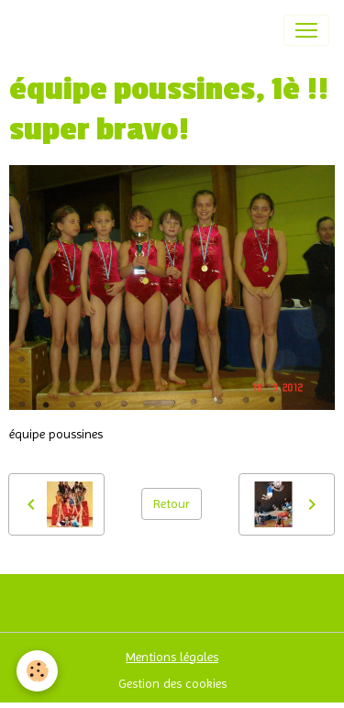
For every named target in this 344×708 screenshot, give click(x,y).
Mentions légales (172, 656)
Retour (171, 503)
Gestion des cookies (172, 683)
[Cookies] (37, 670)
